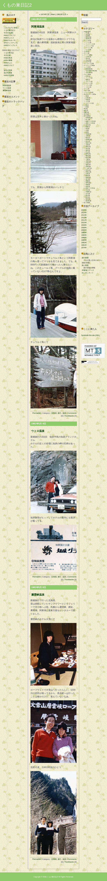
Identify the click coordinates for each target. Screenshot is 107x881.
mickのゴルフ (8, 65)
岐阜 (87, 157)
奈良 (87, 170)
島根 (87, 177)
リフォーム (87, 92)
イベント (86, 55)
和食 (87, 76)
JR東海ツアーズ (88, 270)
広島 (87, 173)
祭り (87, 119)
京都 (87, 163)
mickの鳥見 (7, 58)
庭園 (87, 126)
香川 (87, 179)
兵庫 (87, 166)
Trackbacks (69, 416)
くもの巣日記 (8, 53)
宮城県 (87, 191)
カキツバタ (89, 103)
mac (87, 34)
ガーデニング (87, 65)
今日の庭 (88, 72)
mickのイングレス (9, 45)
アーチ (87, 42)
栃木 (87, 137)
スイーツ (88, 83)
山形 (87, 135)
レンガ (87, 49)
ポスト (85, 53)
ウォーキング (87, 63)
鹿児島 (87, 200)
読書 (85, 112)
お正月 (87, 61)
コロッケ (88, 81)
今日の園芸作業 (90, 70)
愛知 (87, 155)
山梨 (87, 144)
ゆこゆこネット (87, 273)
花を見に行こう (88, 94)
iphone (87, 37)
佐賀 (87, 186)
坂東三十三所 (89, 188)
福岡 (87, 182)
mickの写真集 (8, 75)
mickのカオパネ (9, 40)
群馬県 (87, 139)
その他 (85, 51)
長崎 (87, 184)
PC (86, 33)
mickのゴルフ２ (9, 35)
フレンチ (88, 78)
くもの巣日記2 (17, 5)
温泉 (64, 413)
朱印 (85, 114)
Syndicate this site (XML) (90, 335)
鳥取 (87, 175)
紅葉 (87, 98)
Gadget (86, 31)
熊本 (87, 199)
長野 (87, 146)
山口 (87, 193)
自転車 (87, 38)
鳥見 (85, 110)
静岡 (87, 154)
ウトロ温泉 (7, 88)
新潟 (87, 197)
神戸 (88, 168)
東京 (87, 141)
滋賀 (87, 164)
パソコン (88, 47)
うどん (87, 87)
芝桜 (87, 99)
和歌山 (87, 172)
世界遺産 (88, 117)
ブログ (85, 90)
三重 (87, 159)
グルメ (85, 74)
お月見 (87, 56)
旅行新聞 (85, 258)
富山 (87, 152)
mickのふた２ (8, 38)
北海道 (54, 413)
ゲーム (85, 88)
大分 (87, 190)
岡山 (87, 195)
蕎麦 (87, 79)
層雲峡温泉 (7, 90)
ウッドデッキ (89, 44)
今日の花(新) (7, 33)
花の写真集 (7, 73)
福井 (87, 150)
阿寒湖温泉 (7, 85)
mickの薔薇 (7, 60)
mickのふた (7, 63)
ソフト (87, 85)
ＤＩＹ (85, 40)
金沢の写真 (7, 70)
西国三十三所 (89, 121)
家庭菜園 (88, 69)
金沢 (87, 148)
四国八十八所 (89, 123)
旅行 (59, 413)
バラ (87, 67)
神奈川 (87, 143)
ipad (87, 35)
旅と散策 (85, 265)
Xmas (87, 60)
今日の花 (6, 55)
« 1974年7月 (44, 14)
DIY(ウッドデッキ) (10, 43)
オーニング (89, 46)
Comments (72, 413)
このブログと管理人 (10, 28)
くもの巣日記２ (8, 30)
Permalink (36, 413)
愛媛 (87, 181)
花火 (87, 58)
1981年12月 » (62, 14)
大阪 (87, 161)
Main (53, 14)
